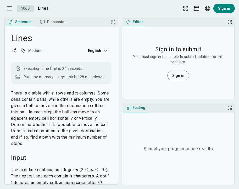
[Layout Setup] (185, 8)
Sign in (224, 8)
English (98, 50)
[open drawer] (9, 8)
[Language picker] (207, 8)
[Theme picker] (196, 8)
